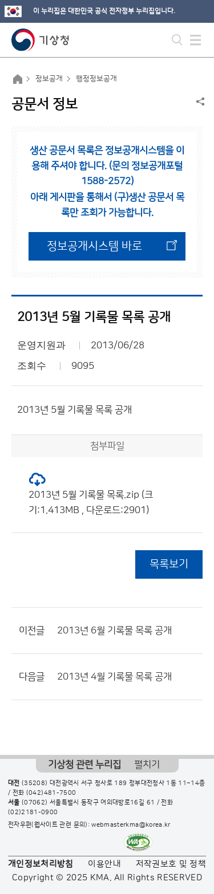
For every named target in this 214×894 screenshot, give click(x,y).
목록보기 (169, 564)
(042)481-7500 (51, 793)
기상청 (40, 40)
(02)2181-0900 (33, 812)
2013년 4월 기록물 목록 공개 (114, 677)
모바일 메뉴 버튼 (195, 40)
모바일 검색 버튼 (177, 40)
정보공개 (49, 79)
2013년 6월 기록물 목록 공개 (114, 630)
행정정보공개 (96, 79)
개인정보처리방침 (41, 864)
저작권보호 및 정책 (171, 864)
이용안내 (104, 864)
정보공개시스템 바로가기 (94, 250)
